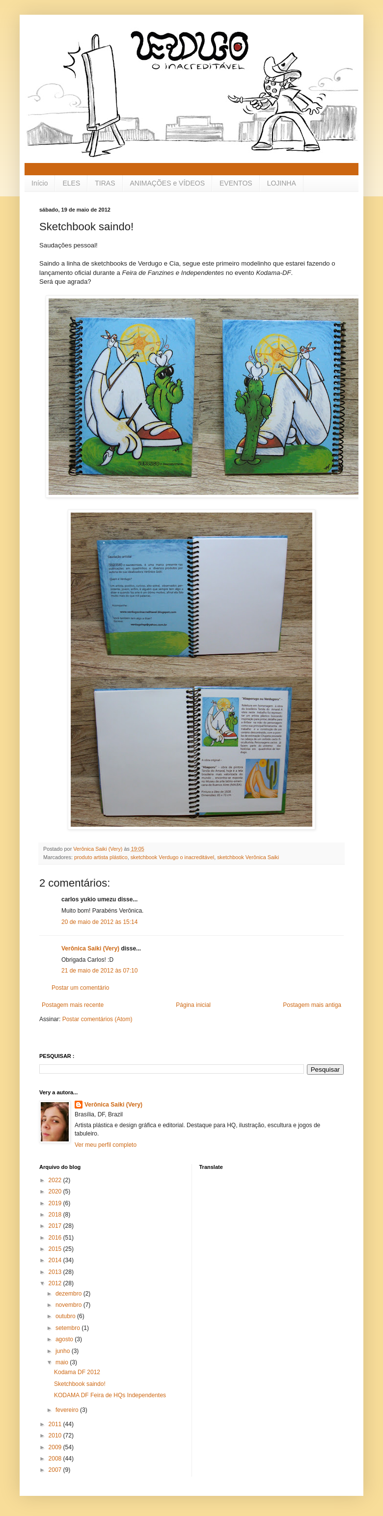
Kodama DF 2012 (77, 1372)
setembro (68, 1328)
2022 (56, 1180)
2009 (56, 1447)
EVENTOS (235, 183)
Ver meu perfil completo (106, 1144)
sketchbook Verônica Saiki (248, 857)
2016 (56, 1237)
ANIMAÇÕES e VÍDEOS (167, 183)
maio (62, 1362)
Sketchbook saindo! (80, 1384)
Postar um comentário (80, 987)
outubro (66, 1316)
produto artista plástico (101, 857)
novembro (69, 1304)
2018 (56, 1214)
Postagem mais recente (73, 1005)
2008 (56, 1458)
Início (39, 183)
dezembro (69, 1293)
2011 (56, 1424)
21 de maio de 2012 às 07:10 (99, 970)
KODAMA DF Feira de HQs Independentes (110, 1395)
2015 (56, 1248)
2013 (56, 1272)
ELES (71, 183)
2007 (56, 1469)
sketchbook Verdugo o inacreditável (172, 857)
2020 (56, 1191)
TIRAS (105, 183)
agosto (65, 1339)
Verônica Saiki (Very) (90, 948)
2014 (56, 1260)
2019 (56, 1203)
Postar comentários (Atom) (97, 1019)
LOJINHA (281, 183)
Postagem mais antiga (312, 1005)
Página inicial (193, 1005)
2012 (56, 1283)
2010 (56, 1435)
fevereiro (67, 1410)
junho (63, 1351)
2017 (56, 1225)
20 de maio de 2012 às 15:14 (99, 922)
